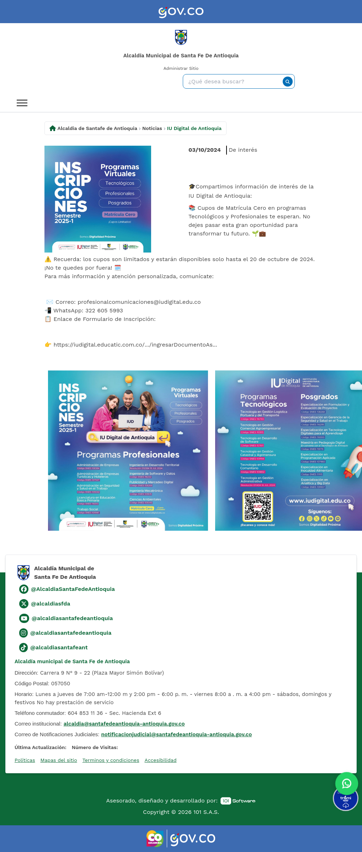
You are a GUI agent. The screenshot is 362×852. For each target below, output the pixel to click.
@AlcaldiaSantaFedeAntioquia (73, 589)
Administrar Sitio (181, 68)
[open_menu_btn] (22, 103)
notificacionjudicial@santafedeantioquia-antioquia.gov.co (176, 734)
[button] (346, 784)
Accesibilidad (161, 760)
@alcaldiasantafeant (59, 647)
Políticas (25, 760)
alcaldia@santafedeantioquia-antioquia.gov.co (124, 724)
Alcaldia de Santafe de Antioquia (97, 128)
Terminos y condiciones (110, 760)
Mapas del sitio (59, 760)
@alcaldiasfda (50, 603)
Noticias (152, 128)
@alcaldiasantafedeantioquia (72, 618)
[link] (181, 12)
